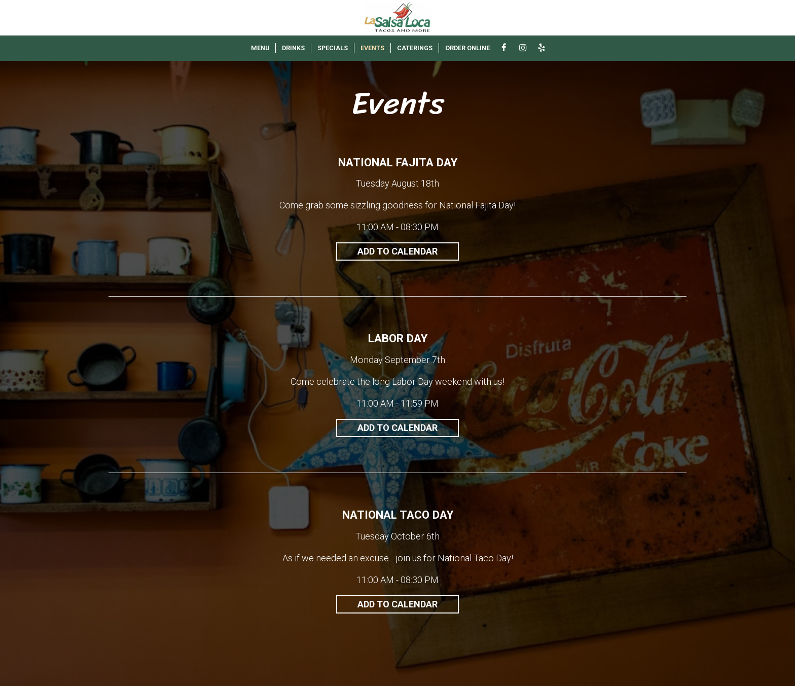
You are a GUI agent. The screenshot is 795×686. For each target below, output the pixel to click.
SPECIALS (332, 48)
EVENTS (372, 48)
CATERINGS (414, 48)
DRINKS (293, 48)
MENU (260, 48)
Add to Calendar (397, 251)
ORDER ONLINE (467, 48)
